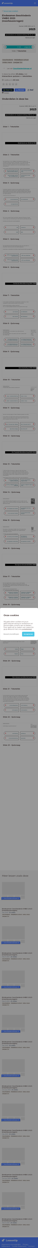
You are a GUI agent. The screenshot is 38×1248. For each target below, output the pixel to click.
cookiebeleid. (27, 629)
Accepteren (28, 634)
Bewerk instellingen (11, 634)
